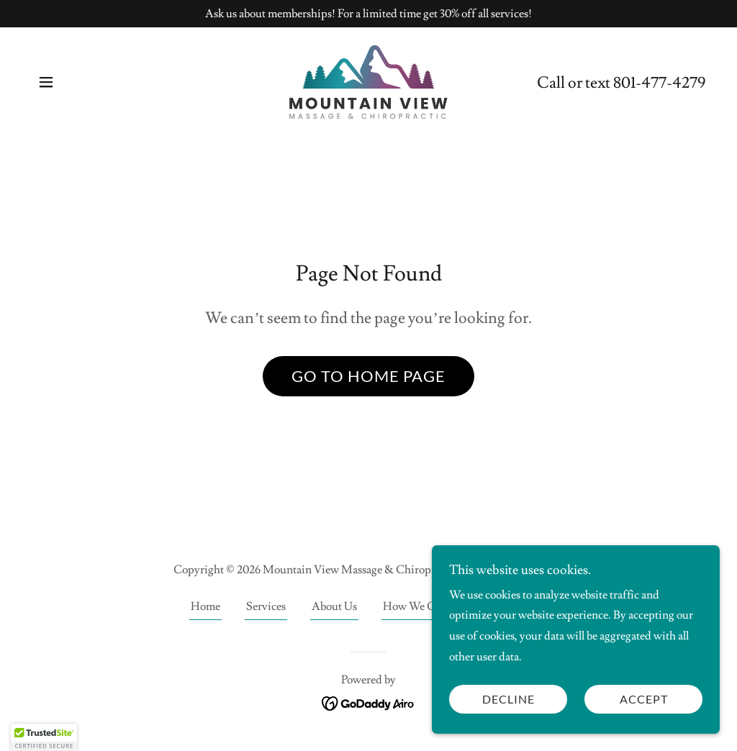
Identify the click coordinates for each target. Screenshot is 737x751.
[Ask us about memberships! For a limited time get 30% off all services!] (368, 14)
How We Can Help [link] (428, 606)
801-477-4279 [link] (659, 83)
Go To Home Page (368, 376)
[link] (368, 80)
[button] (46, 82)
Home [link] (205, 606)
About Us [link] (334, 606)
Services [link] (266, 606)
